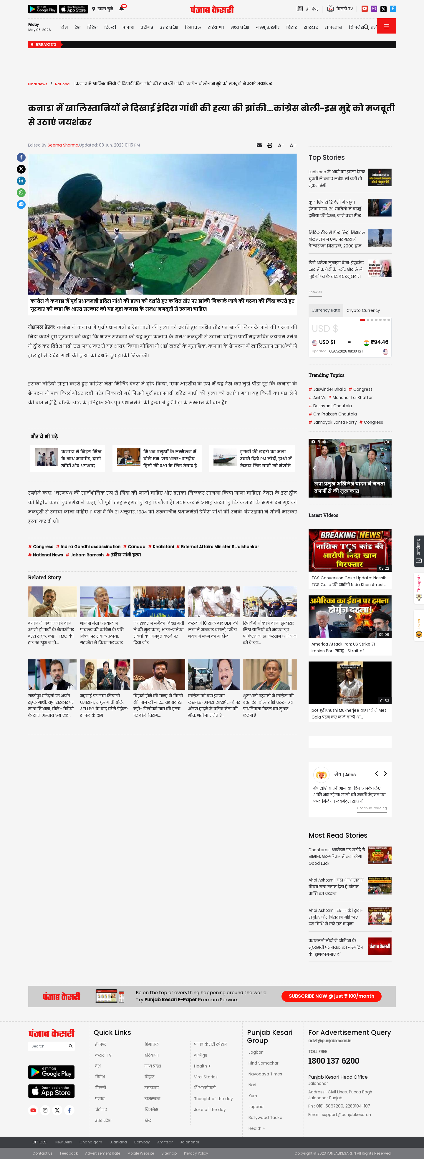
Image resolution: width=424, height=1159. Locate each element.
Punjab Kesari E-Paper (171, 999)
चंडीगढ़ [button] (146, 27)
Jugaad (256, 1107)
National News (45, 555)
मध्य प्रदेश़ (240, 27)
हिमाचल (152, 1044)
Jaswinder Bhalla (327, 389)
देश (98, 1066)
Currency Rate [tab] (326, 310)
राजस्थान (152, 1099)
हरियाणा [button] (216, 27)
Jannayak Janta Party (333, 422)
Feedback (69, 1153)
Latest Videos (323, 515)
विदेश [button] (92, 27)
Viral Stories (206, 1077)
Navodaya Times (265, 1074)
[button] (315, 468)
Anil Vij (317, 397)
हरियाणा (152, 1055)
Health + (202, 1066)
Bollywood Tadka (265, 1117)
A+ (293, 145)
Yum (253, 1096)
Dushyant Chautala (330, 406)
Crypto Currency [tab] (363, 310)
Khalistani (161, 547)
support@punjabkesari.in (346, 1115)
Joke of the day (210, 1110)
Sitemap (169, 1153)
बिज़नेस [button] (356, 27)
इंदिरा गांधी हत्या (123, 555)
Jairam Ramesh (84, 555)
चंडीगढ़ (101, 1110)
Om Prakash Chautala (333, 414)
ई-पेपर (100, 1044)
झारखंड (311, 27)
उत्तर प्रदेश (169, 27)
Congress (40, 547)
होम (64, 27)
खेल (148, 1120)
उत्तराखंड (152, 1088)
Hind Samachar (264, 1063)
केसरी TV (103, 1055)
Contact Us (42, 1153)
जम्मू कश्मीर (268, 27)
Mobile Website (140, 1153)
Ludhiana (118, 1142)
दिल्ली (110, 27)
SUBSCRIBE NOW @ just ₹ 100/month (331, 996)
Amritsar (165, 1142)
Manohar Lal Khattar (350, 397)
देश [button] (77, 27)
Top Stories (327, 157)
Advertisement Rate (102, 1153)
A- (281, 145)
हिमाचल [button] (193, 27)
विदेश (100, 1077)
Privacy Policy (196, 1153)
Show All (315, 292)
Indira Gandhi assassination (88, 547)
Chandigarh (91, 1142)
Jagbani (256, 1052)
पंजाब (100, 1099)
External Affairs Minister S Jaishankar (217, 547)
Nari (252, 1085)
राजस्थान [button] (333, 27)
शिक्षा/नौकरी (205, 1088)
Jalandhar (189, 1142)
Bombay (142, 1142)
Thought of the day (213, 1099)
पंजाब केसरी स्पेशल (210, 1044)
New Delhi (63, 1142)
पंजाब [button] (128, 27)
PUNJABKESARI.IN (341, 1153)
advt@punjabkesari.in (329, 1041)
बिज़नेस (151, 1110)
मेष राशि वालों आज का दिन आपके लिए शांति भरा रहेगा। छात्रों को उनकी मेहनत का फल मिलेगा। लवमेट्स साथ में (349, 795)
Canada (134, 547)
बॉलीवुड (200, 1055)
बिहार (291, 27)
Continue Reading (372, 808)
